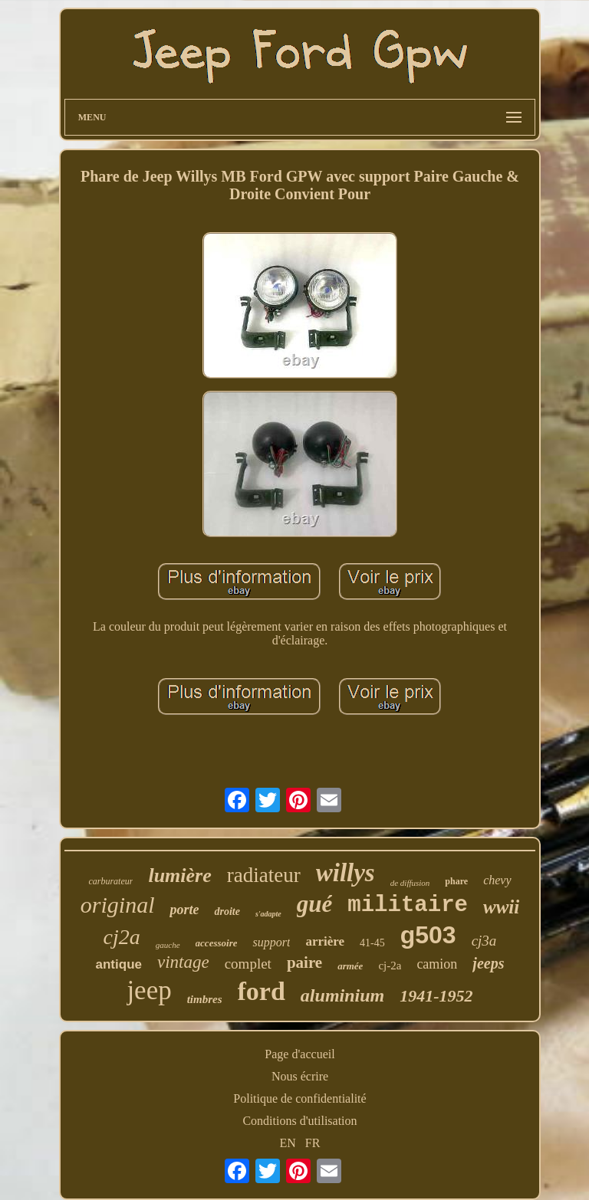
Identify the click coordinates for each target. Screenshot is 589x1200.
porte (184, 909)
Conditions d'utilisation (299, 1120)
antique (119, 964)
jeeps (488, 963)
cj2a (122, 937)
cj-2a (389, 965)
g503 (428, 935)
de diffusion (410, 882)
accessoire (217, 943)
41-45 (372, 943)
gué (315, 903)
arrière (324, 941)
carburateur (110, 881)
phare (456, 881)
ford (261, 991)
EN (288, 1142)
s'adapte (268, 914)
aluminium (342, 995)
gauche (168, 944)
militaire (407, 905)
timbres (204, 999)
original (118, 904)
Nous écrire (299, 1076)
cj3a (484, 941)
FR (313, 1142)
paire (304, 962)
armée (350, 966)
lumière (179, 875)
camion (436, 964)
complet (248, 964)
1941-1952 (436, 995)
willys (345, 873)
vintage (183, 962)
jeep (149, 990)
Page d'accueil (299, 1054)
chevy (497, 880)
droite (226, 911)
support (271, 942)
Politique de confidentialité (299, 1098)
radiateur (264, 875)
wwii (501, 907)
